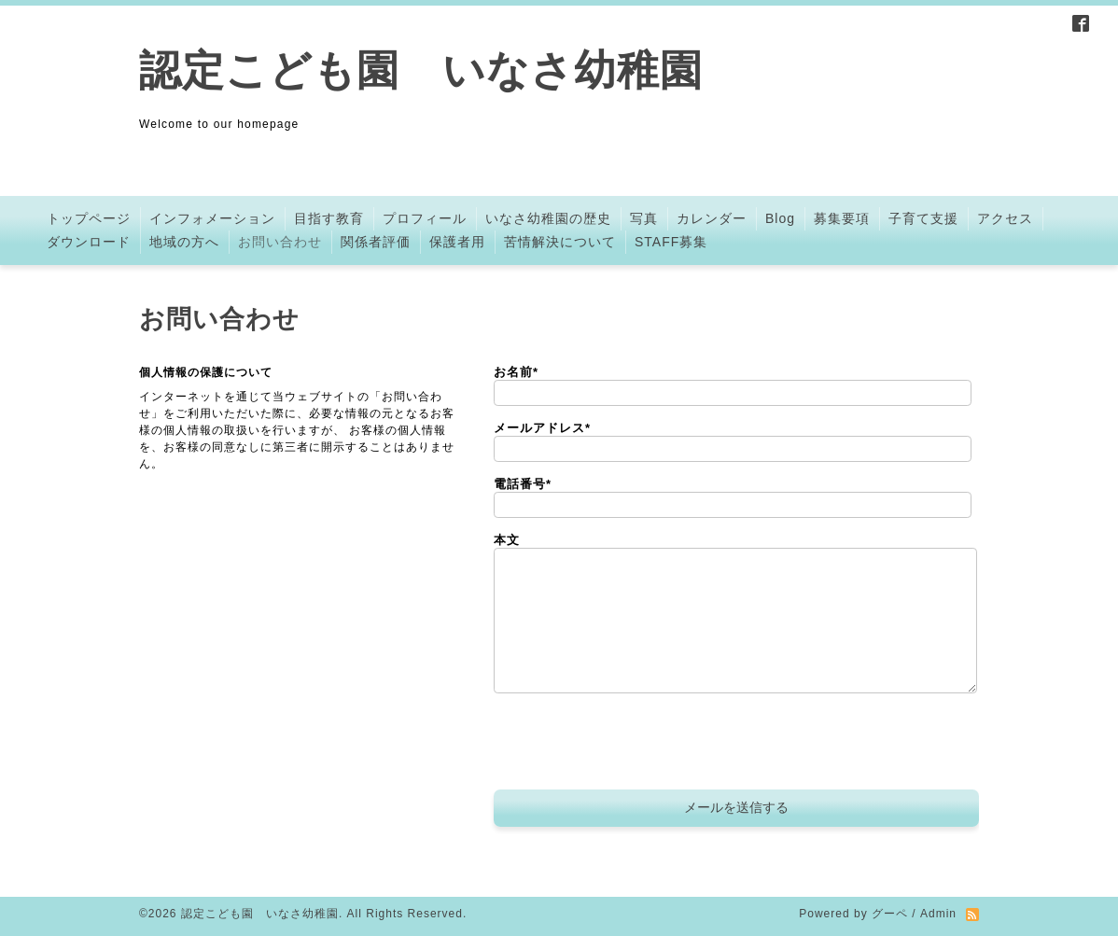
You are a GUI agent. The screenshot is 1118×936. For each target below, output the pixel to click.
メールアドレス (542, 428)
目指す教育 (329, 218)
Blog (780, 218)
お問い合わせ (280, 241)
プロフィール (425, 218)
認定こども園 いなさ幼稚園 (421, 70)
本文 (507, 540)
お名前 (516, 372)
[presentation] (635, 743)
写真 (644, 218)
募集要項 (842, 218)
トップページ (89, 218)
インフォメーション (212, 218)
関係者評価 (376, 241)
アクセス (1005, 218)
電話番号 (523, 484)
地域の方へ (184, 241)
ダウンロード (89, 241)
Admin (938, 913)
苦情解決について (560, 241)
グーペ (890, 913)
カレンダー (712, 218)
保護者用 (457, 241)
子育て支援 (923, 218)
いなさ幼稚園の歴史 (548, 218)
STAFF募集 (671, 241)
